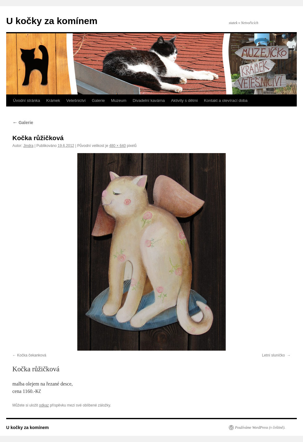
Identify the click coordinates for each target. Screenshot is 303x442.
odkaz (44, 405)
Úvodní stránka (26, 100)
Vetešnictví (76, 100)
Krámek (53, 100)
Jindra (28, 146)
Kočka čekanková (31, 355)
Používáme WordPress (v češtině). (260, 427)
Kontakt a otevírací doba (226, 100)
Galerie (98, 100)
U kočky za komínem (51, 21)
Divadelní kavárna (149, 100)
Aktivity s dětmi (184, 100)
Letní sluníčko (274, 355)
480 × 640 (117, 146)
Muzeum (118, 100)
